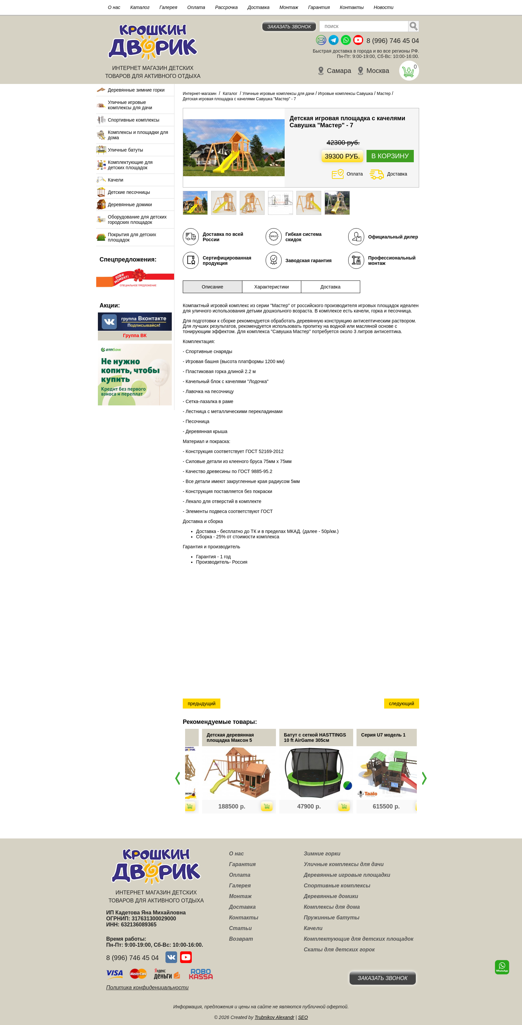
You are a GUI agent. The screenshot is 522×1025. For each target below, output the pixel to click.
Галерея (168, 7)
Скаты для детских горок (339, 949)
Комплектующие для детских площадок (130, 165)
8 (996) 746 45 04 (393, 40)
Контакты (352, 7)
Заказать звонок (289, 26)
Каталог (139, 7)
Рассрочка (226, 7)
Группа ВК (135, 335)
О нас (114, 7)
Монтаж (289, 7)
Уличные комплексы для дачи (344, 864)
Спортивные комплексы (133, 120)
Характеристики (271, 286)
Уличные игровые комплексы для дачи (130, 105)
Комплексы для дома (332, 907)
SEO (303, 1017)
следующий (401, 703)
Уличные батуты (125, 150)
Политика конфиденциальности (147, 987)
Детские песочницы (129, 192)
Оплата (196, 7)
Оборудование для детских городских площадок (137, 219)
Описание (212, 286)
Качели (115, 180)
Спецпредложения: (128, 259)
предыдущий (201, 703)
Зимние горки (322, 853)
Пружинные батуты (331, 917)
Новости (383, 7)
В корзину (390, 156)
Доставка (259, 7)
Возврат (241, 939)
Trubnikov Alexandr (274, 1017)
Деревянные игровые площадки (347, 875)
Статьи (240, 928)
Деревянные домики (130, 204)
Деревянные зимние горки (136, 90)
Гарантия (319, 7)
